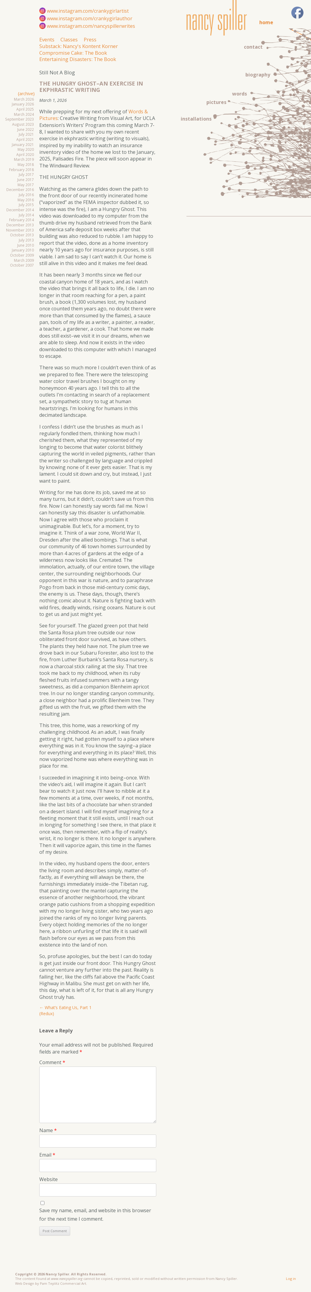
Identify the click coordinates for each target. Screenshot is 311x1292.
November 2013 (20, 230)
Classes (69, 39)
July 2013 (26, 240)
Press (90, 39)
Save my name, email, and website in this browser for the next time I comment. (95, 1214)
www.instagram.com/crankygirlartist (88, 11)
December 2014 (20, 209)
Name (48, 1130)
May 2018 (26, 164)
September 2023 (19, 119)
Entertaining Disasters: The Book (77, 59)
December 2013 (20, 224)
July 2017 (26, 174)
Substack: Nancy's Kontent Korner (78, 46)
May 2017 (26, 184)
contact (253, 47)
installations (196, 118)
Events (46, 39)
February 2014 (21, 219)
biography (257, 74)
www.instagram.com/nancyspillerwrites (91, 26)
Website (48, 1179)
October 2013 (22, 234)
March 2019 (24, 159)
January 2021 (23, 144)
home (266, 22)
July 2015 (26, 204)
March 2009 (24, 260)
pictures (216, 102)
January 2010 (23, 250)
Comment (52, 1062)
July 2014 (26, 214)
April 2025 (25, 109)
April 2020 (25, 154)
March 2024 (24, 114)
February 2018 (21, 169)
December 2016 (20, 189)
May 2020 (26, 149)
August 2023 (23, 124)
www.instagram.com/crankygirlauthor (89, 18)
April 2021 (25, 139)
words (239, 93)
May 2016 (26, 199)
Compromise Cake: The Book (73, 52)
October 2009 (22, 255)
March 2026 (24, 99)
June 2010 (25, 245)
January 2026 (23, 104)
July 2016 (26, 194)
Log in (291, 1278)
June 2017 (25, 179)
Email (47, 1154)
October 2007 (22, 265)
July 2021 (26, 134)
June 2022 (25, 129)
